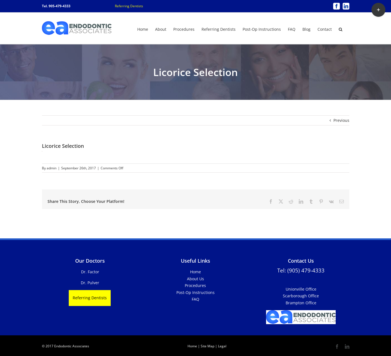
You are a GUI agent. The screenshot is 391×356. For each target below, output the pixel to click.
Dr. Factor (90, 271)
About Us (195, 278)
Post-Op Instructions (195, 292)
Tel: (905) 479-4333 (300, 270)
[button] (340, 29)
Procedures (195, 285)
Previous (341, 120)
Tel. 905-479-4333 (56, 6)
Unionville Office (301, 289)
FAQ (195, 299)
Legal (221, 346)
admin (51, 168)
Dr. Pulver (90, 282)
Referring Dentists (129, 6)
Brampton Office (301, 302)
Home (195, 271)
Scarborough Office (301, 295)
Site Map (207, 346)
